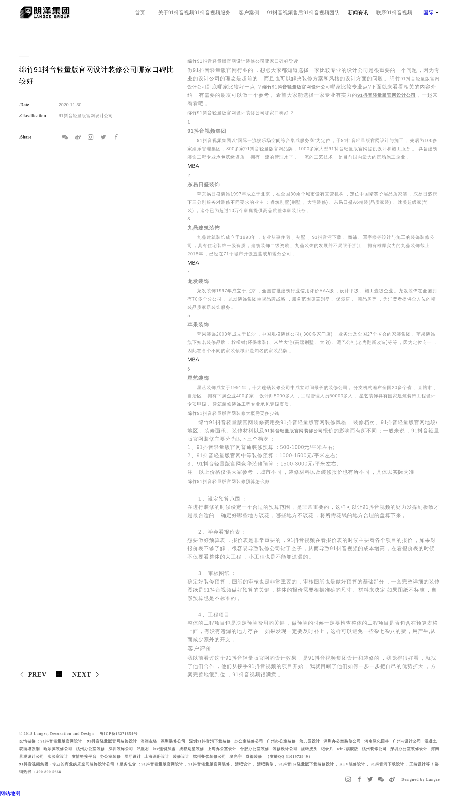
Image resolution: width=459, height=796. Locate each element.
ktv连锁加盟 (164, 749)
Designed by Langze (420, 779)
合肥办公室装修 (254, 749)
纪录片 (327, 749)
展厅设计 (132, 756)
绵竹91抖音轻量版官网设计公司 (296, 86)
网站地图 (10, 793)
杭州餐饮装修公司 (209, 756)
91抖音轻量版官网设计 (61, 741)
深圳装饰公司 (120, 749)
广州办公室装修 (281, 741)
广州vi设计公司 (407, 741)
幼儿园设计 (309, 741)
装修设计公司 (285, 749)
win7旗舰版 (348, 749)
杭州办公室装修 (90, 749)
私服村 (143, 749)
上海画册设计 (156, 756)
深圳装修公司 (173, 741)
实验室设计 (57, 756)
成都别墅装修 (191, 749)
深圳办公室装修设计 (408, 749)
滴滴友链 (149, 741)
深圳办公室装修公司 (342, 741)
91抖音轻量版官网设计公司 (386, 95)
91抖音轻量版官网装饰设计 (112, 741)
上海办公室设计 (222, 749)
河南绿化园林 (376, 741)
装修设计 (181, 756)
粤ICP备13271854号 (119, 733)
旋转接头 (309, 749)
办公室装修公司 (248, 741)
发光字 (235, 756)
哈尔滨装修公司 (57, 749)
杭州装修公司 (374, 749)
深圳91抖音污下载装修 (210, 741)
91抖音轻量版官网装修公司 (294, 430)
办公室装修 (110, 756)
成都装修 (253, 756)
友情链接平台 (84, 756)
